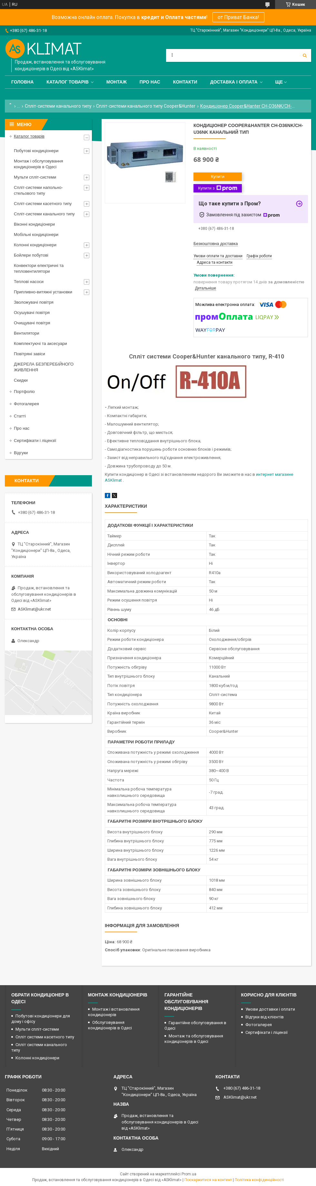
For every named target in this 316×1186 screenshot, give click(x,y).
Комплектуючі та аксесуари (40, 343)
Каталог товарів (67, 81)
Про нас (150, 81)
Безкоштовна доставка (215, 243)
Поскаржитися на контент (208, 1180)
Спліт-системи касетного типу (43, 203)
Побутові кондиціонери (36, 150)
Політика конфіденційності (259, 1180)
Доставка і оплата (234, 81)
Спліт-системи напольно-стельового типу (38, 190)
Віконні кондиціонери (34, 224)
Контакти (185, 81)
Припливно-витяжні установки (43, 291)
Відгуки (21, 452)
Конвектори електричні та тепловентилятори (39, 268)
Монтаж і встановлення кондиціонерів (114, 1012)
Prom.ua (189, 1174)
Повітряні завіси (29, 353)
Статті (20, 416)
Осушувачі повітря (32, 312)
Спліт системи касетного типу (44, 1036)
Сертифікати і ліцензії (35, 440)
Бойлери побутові (31, 255)
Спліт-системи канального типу (58, 106)
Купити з (217, 188)
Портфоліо (24, 391)
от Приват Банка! (238, 17)
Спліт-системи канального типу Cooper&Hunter (145, 106)
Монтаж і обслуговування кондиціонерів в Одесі (38, 164)
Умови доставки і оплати (270, 1009)
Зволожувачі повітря (34, 302)
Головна (22, 81)
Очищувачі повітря (32, 322)
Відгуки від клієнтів (264, 1016)
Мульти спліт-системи (35, 177)
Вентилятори (26, 333)
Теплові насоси (29, 281)
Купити (217, 176)
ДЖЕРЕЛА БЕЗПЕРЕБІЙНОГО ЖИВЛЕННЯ (44, 367)
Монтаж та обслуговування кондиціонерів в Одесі (193, 1039)
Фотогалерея (26, 403)
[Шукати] (304, 55)
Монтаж (116, 81)
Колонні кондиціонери (35, 244)
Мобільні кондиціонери (36, 234)
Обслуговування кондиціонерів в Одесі (110, 1025)
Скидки (21, 380)
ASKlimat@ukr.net (34, 609)
